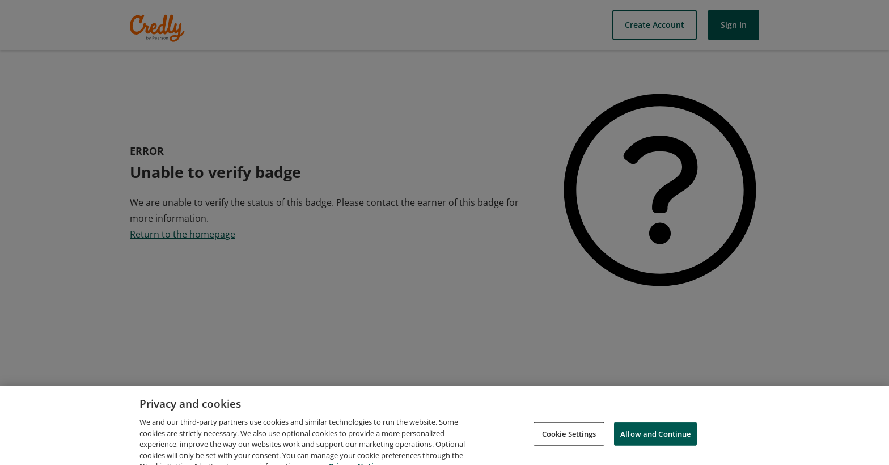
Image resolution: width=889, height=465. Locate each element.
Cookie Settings (569, 441)
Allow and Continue (655, 441)
